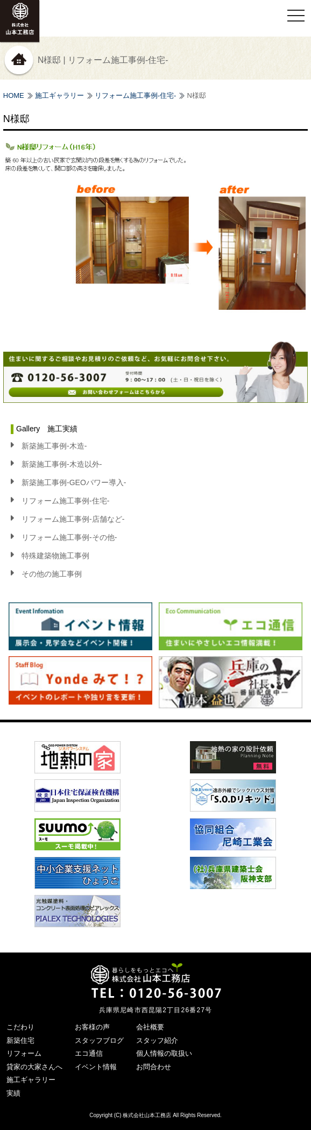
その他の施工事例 (52, 574)
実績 (13, 1093)
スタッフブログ (99, 1040)
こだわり (20, 1027)
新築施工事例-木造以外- (62, 464)
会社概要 (150, 1027)
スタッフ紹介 (157, 1040)
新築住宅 (20, 1040)
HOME (13, 95)
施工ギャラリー (59, 95)
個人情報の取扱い (164, 1053)
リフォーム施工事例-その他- (69, 537)
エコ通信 (89, 1053)
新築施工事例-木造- (54, 446)
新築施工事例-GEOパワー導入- (74, 482)
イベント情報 (96, 1067)
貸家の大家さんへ (34, 1067)
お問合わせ (153, 1067)
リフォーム (23, 1053)
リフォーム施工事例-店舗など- (73, 519)
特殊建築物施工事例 (55, 555)
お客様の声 (92, 1027)
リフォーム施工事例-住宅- (135, 95)
